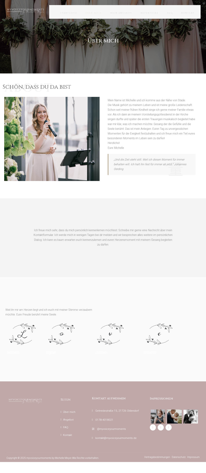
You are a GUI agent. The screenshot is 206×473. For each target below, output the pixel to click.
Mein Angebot (121, 11)
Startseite (66, 11)
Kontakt (191, 11)
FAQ (172, 11)
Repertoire (151, 11)
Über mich (92, 11)
